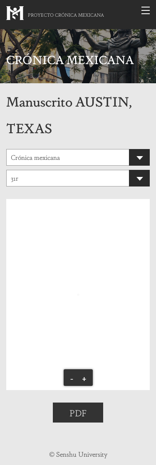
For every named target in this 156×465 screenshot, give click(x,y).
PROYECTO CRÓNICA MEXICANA (66, 14)
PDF (78, 412)
